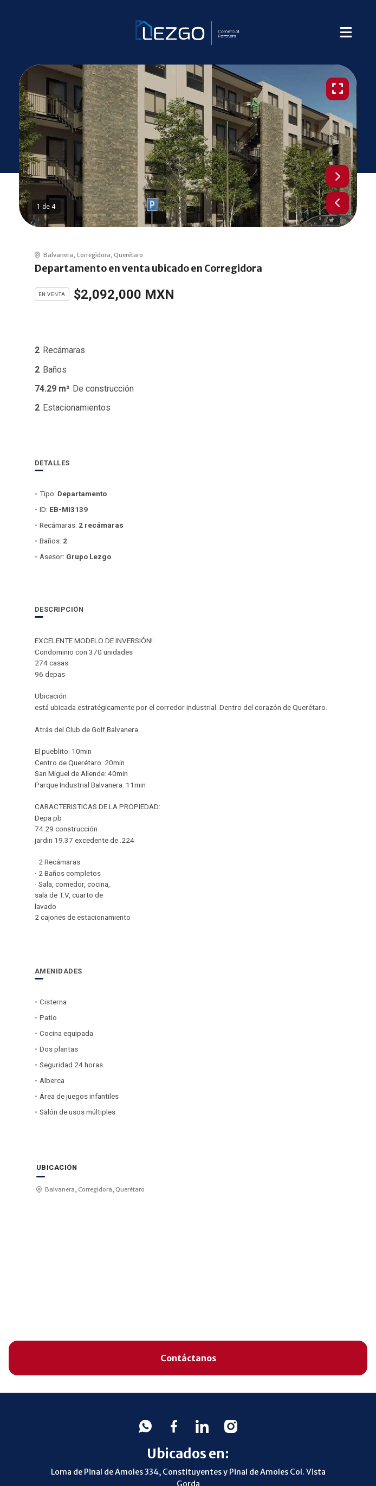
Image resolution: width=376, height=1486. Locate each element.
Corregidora (93, 255)
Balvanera (58, 255)
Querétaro (128, 255)
